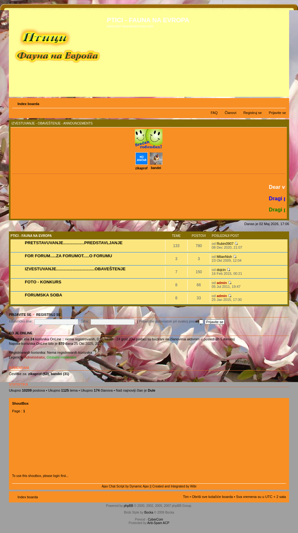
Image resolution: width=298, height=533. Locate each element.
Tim (186, 497)
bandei (156, 168)
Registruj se (252, 113)
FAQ (214, 113)
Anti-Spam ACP (158, 523)
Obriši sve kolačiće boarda (212, 497)
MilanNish (224, 257)
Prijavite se (277, 113)
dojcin (221, 270)
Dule (152, 390)
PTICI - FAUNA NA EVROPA (31, 236)
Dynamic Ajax (139, 486)
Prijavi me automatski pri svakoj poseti (171, 321)
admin (222, 283)
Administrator (34, 357)
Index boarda (28, 104)
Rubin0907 (225, 243)
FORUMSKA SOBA (43, 295)
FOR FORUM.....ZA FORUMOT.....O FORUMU (68, 255)
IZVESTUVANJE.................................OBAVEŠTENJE (75, 268)
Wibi (193, 486)
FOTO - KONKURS (43, 282)
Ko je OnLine (20, 333)
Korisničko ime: (21, 321)
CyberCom (155, 519)
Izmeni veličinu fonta (281, 102)
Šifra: (85, 321)
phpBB (128, 506)
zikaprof (141, 168)
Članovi (230, 113)
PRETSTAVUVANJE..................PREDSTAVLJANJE (73, 242)
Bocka (148, 512)
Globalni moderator (62, 357)
